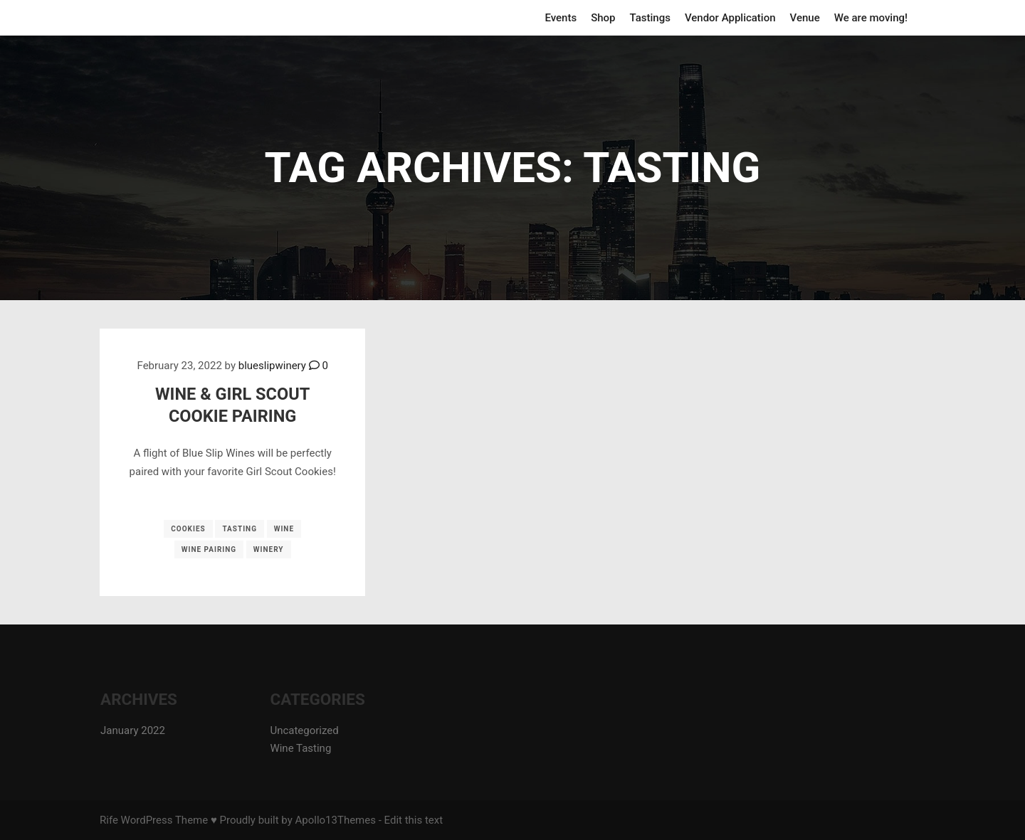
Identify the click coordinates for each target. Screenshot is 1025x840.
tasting (239, 529)
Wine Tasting (300, 748)
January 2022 (132, 730)
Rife (109, 820)
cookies (188, 529)
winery (268, 549)
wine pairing (209, 549)
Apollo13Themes (335, 820)
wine (284, 529)
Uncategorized (304, 730)
